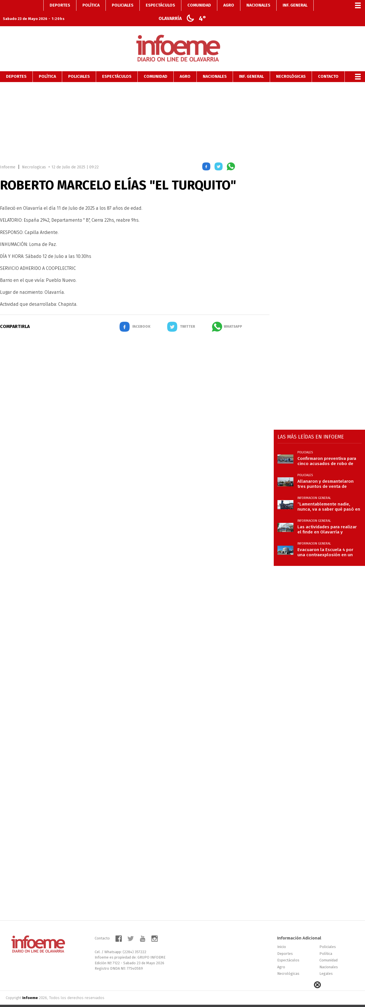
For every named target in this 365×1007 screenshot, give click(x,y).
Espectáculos (116, 65)
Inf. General (251, 65)
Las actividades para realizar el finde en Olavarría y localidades (327, 518)
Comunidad (155, 65)
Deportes (16, 65)
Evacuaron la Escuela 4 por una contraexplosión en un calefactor (325, 541)
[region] (182, 110)
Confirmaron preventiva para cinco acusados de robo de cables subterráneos (326, 450)
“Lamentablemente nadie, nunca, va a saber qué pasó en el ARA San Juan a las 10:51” (328, 496)
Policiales (79, 65)
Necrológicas (291, 65)
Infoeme (7, 156)
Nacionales (215, 65)
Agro (185, 65)
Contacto (328, 65)
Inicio (281, 936)
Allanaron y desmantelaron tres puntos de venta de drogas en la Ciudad (325, 473)
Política (47, 65)
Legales (326, 963)
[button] (206, 157)
